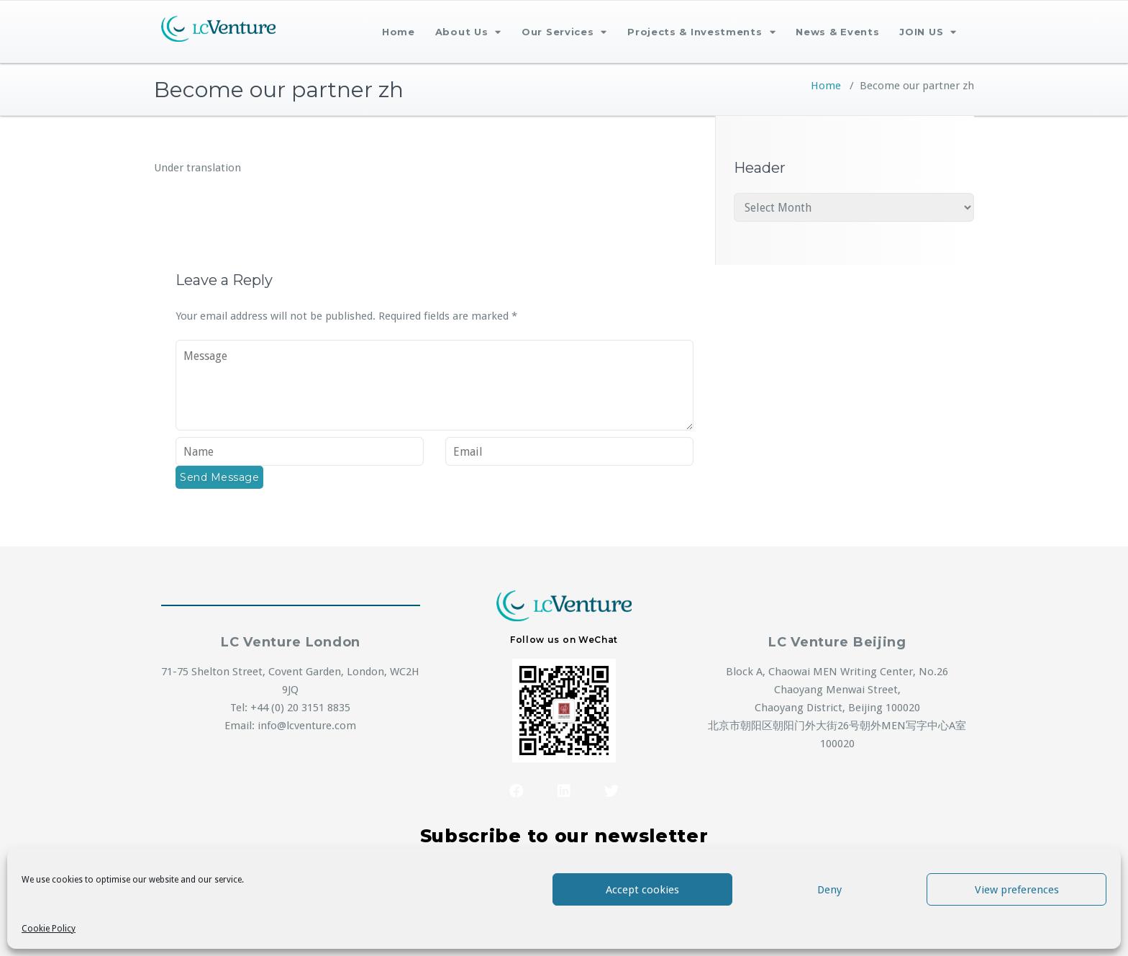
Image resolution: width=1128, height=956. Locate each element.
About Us (468, 32)
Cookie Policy (49, 929)
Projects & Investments (701, 32)
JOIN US (928, 32)
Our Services (564, 32)
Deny (829, 889)
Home (398, 31)
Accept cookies (642, 889)
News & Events (837, 31)
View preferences (1017, 889)
